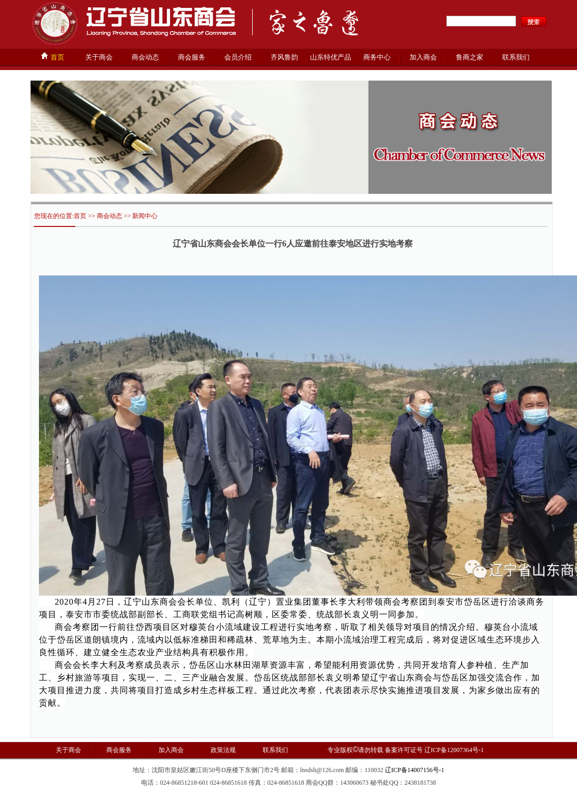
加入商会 (423, 57)
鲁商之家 (469, 57)
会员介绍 (238, 57)
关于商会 (99, 57)
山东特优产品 (330, 57)
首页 (52, 56)
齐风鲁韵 (284, 57)
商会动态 (145, 57)
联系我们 (516, 57)
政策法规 (222, 750)
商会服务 (191, 57)
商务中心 (377, 57)
